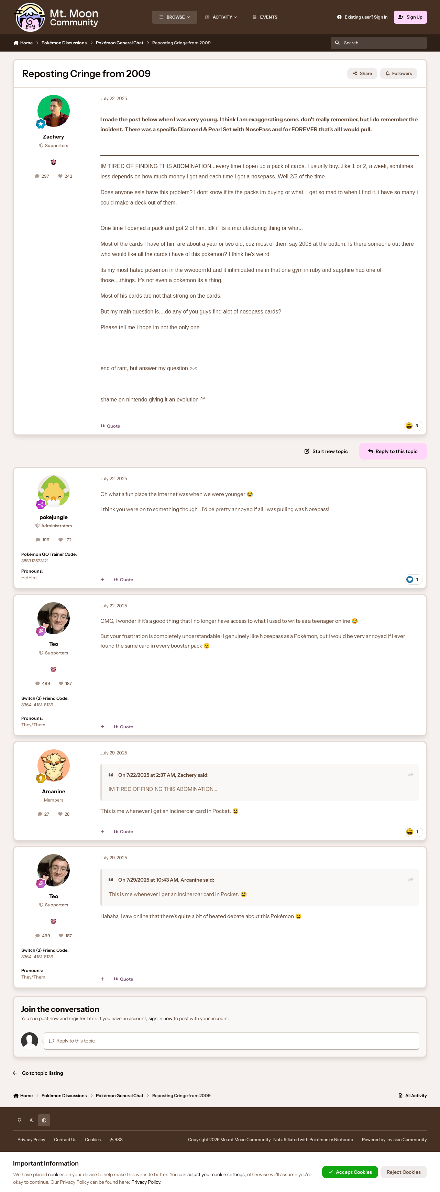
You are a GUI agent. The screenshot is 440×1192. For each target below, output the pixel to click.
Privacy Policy (31, 1139)
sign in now (160, 1018)
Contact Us (65, 1139)
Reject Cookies (404, 1172)
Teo (53, 644)
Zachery (53, 136)
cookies (56, 1174)
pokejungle (54, 517)
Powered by (394, 1139)
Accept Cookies (350, 1172)
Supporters (56, 145)
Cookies (93, 1139)
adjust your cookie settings (216, 1174)
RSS (116, 1139)
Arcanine (53, 791)
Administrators (56, 525)
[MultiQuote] (102, 579)
